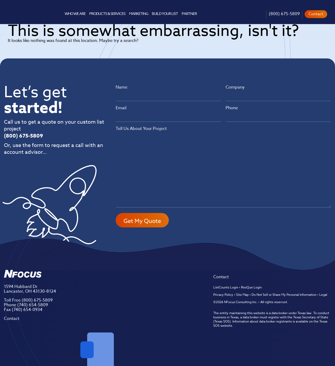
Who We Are (75, 13)
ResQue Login (251, 287)
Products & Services (107, 13)
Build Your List (165, 13)
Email (121, 108)
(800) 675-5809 (284, 14)
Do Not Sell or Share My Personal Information (284, 294)
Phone (232, 108)
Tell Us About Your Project (141, 128)
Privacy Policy (223, 294)
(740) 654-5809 (32, 305)
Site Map (242, 294)
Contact (316, 14)
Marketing (138, 13)
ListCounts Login (225, 287)
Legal (323, 294)
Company (235, 87)
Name (121, 87)
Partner (189, 13)
